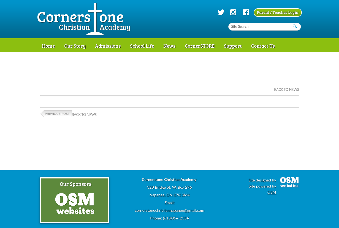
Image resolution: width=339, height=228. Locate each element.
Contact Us (263, 45)
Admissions (108, 45)
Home (48, 45)
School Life (142, 45)
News (169, 45)
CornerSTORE (200, 45)
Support (233, 45)
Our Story (75, 45)
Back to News (286, 89)
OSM (271, 192)
